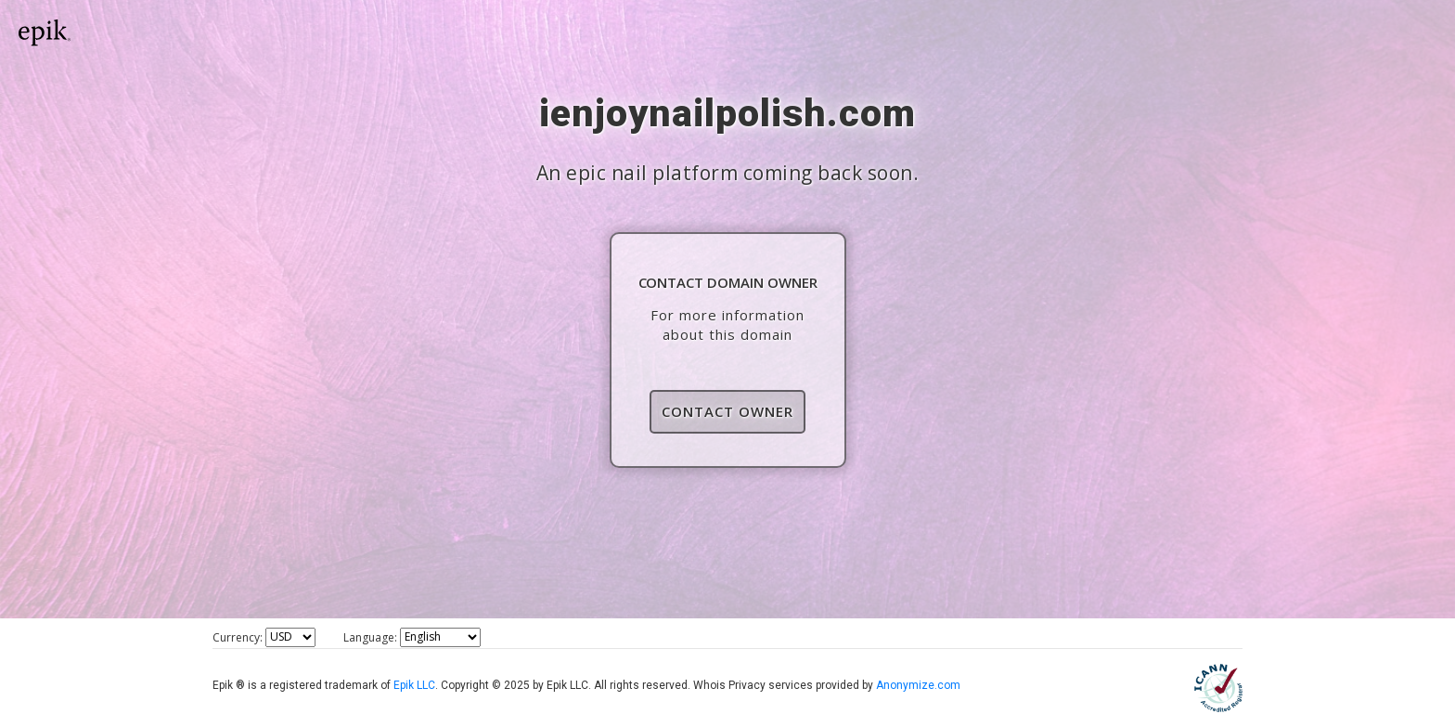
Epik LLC (414, 685)
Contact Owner (727, 411)
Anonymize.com (918, 685)
